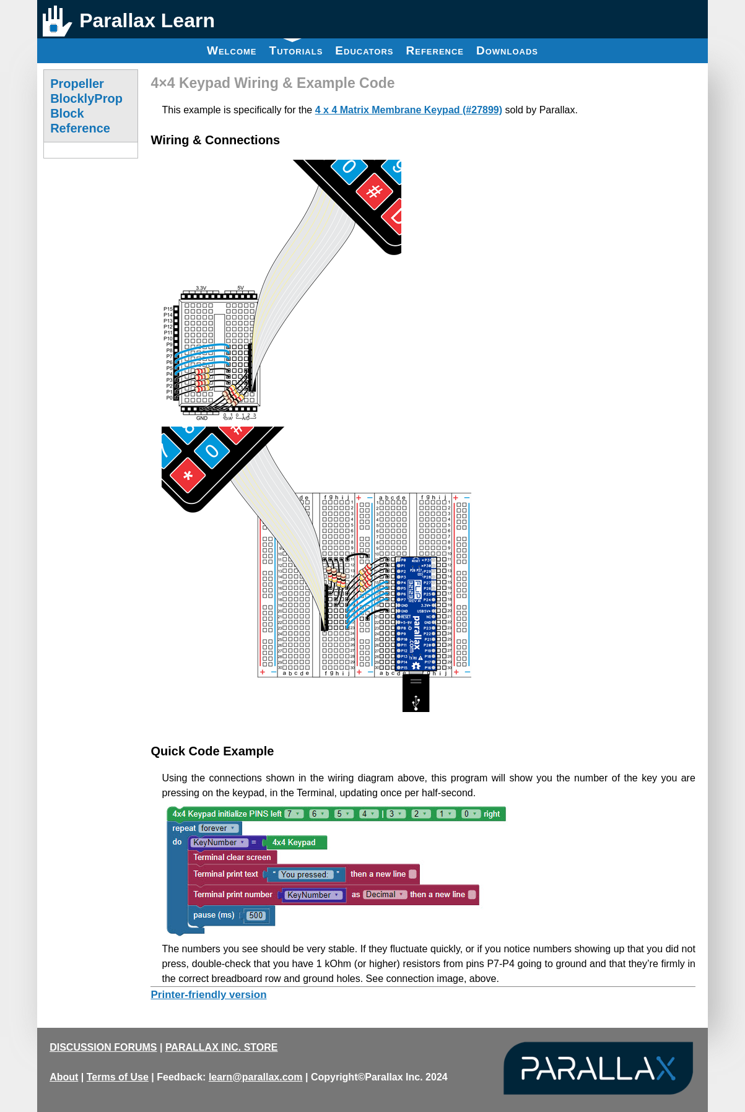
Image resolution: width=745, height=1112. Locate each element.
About (64, 1077)
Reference (435, 50)
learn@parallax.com (256, 1077)
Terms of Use (118, 1077)
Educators (364, 50)
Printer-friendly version (208, 995)
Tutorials (296, 47)
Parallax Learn (147, 20)
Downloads (507, 50)
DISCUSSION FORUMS (103, 1047)
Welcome (232, 50)
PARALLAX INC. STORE (221, 1047)
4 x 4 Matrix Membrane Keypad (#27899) (408, 110)
